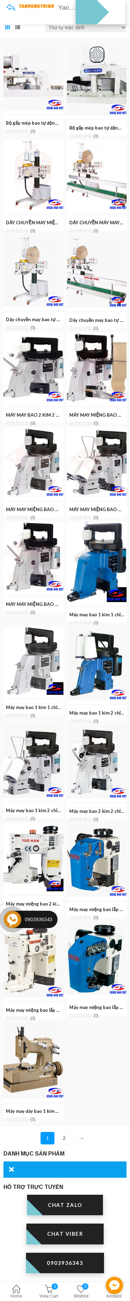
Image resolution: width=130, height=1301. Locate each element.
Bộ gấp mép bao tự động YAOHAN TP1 (47, 123)
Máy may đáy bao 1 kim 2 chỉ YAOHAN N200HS (55, 1111)
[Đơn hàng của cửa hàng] (86, 27)
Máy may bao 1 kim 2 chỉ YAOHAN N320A (50, 810)
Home (16, 1292)
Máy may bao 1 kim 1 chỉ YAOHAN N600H (50, 707)
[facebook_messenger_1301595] (114, 1285)
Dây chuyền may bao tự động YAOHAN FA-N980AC (60, 319)
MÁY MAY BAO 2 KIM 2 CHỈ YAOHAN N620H (53, 415)
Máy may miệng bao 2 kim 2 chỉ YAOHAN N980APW (60, 904)
